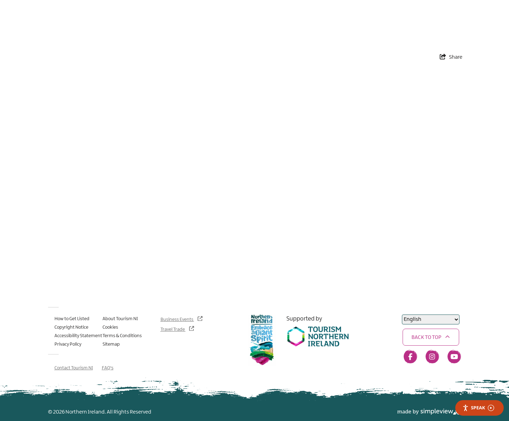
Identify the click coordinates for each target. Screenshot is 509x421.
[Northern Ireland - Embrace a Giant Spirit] (262, 340)
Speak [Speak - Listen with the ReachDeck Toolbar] (478, 407)
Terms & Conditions (122, 335)
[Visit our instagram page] (432, 356)
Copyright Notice (71, 327)
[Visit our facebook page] (410, 356)
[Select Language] (431, 319)
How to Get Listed (71, 318)
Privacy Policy (67, 344)
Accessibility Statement (78, 335)
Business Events (177, 319)
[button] (431, 337)
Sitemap (111, 344)
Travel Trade (173, 329)
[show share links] (451, 57)
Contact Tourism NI (73, 367)
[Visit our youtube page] (454, 356)
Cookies (110, 327)
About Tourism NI (120, 318)
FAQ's (107, 367)
